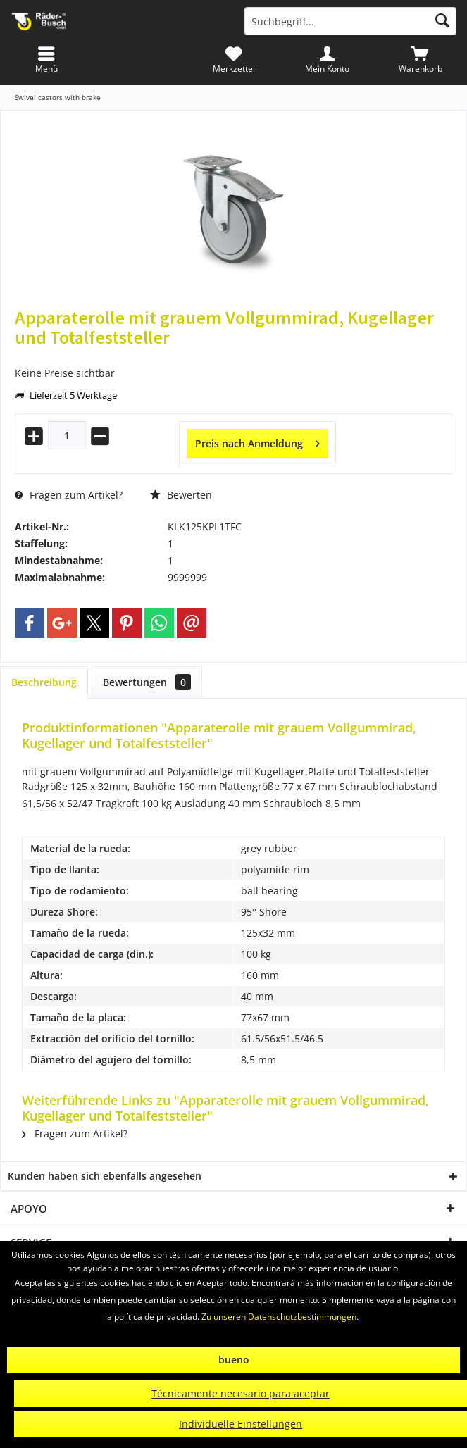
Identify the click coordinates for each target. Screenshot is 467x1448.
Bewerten (181, 494)
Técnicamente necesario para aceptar (240, 1393)
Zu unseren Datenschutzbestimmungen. (280, 1317)
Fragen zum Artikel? (69, 494)
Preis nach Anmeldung (257, 441)
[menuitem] (420, 60)
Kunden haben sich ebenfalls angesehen (104, 1175)
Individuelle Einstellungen (240, 1423)
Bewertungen (147, 682)
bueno (233, 1359)
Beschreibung (44, 682)
